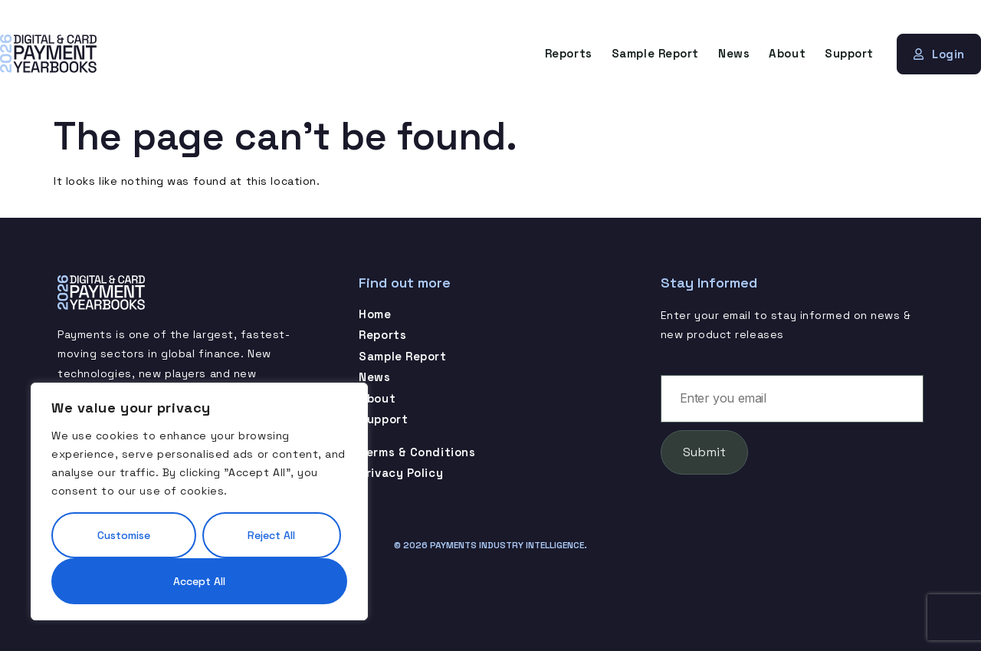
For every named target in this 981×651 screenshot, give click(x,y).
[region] (199, 501)
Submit (704, 452)
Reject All (271, 535)
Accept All (199, 581)
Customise (123, 535)
